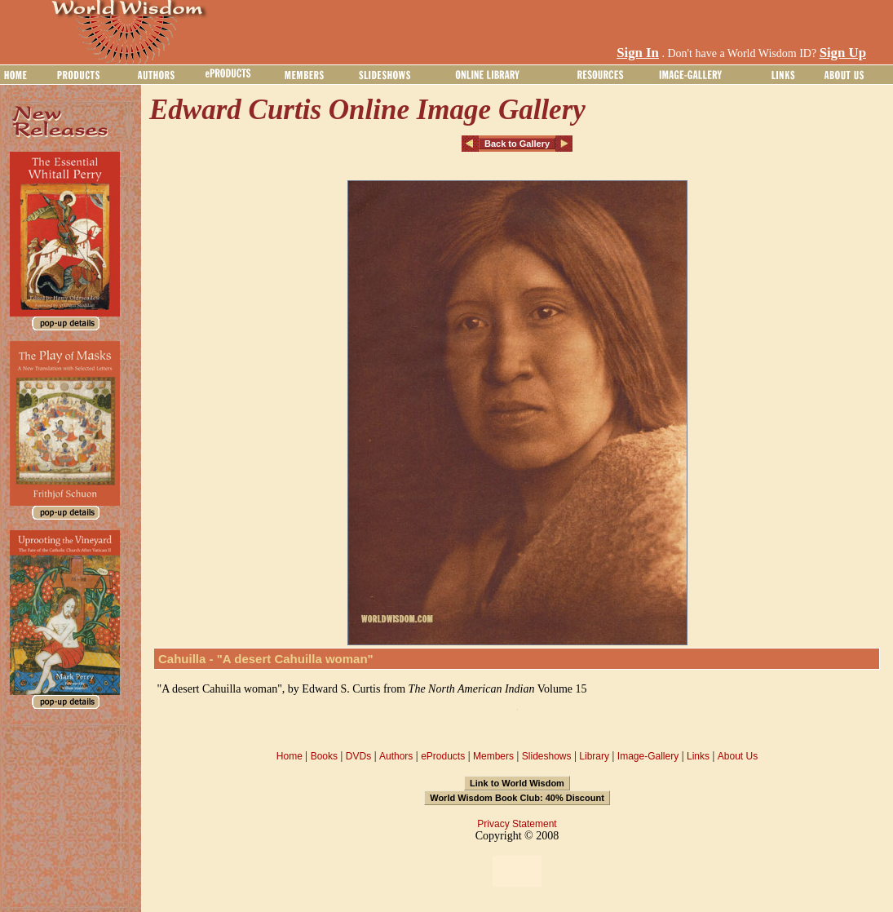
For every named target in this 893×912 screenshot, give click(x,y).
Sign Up (843, 52)
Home (289, 756)
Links (698, 756)
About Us (738, 756)
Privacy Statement (516, 824)
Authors (396, 756)
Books (324, 756)
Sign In (638, 52)
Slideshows (547, 756)
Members (493, 756)
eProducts (443, 756)
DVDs (358, 756)
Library (594, 756)
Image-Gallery (648, 756)
